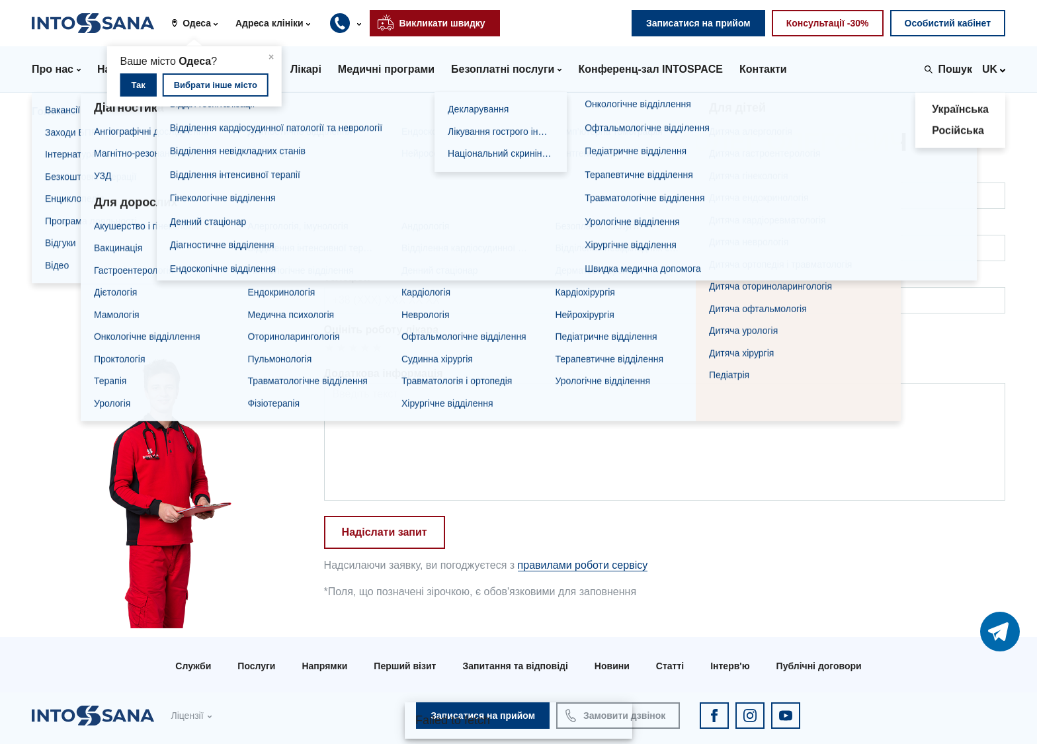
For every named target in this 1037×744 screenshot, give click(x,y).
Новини (612, 666)
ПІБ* (335, 173)
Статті (670, 666)
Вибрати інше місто (215, 85)
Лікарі (110, 111)
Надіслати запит (384, 532)
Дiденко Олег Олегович (207, 111)
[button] (199, 23)
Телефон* (349, 277)
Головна (53, 111)
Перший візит (405, 666)
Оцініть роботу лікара (381, 329)
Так (138, 85)
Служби (193, 666)
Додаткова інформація (383, 373)
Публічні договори (819, 666)
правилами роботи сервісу (583, 565)
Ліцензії (187, 715)
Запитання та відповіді (514, 666)
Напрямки (324, 666)
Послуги (256, 666)
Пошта (341, 225)
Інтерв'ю (729, 666)
